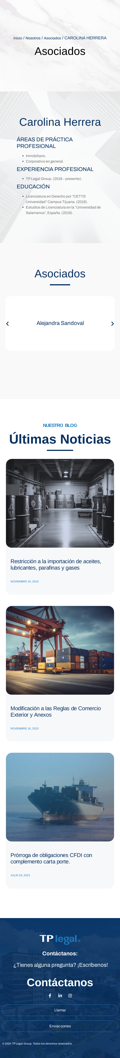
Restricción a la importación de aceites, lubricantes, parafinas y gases (56, 564)
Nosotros (33, 38)
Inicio (17, 38)
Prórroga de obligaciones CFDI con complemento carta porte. (51, 858)
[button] (7, 324)
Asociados (52, 38)
